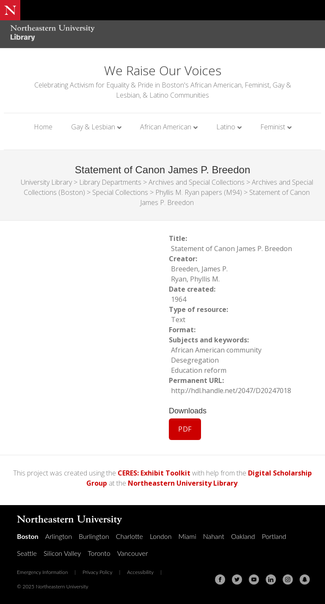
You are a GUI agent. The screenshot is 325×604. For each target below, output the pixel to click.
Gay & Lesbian (93, 126)
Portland (274, 536)
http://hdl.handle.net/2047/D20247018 (231, 390)
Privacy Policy (97, 572)
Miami (187, 536)
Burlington (94, 536)
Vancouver (132, 553)
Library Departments (110, 182)
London (161, 536)
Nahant (213, 536)
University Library (46, 182)
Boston (28, 536)
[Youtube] (254, 579)
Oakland (243, 536)
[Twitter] (237, 579)
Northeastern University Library (182, 483)
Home (43, 126)
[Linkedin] (271, 579)
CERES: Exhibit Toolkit (154, 473)
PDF (185, 429)
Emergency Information (42, 572)
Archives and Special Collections (197, 182)
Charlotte (129, 536)
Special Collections (120, 192)
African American (165, 126)
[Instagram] (288, 579)
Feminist (272, 126)
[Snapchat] (305, 579)
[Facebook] (220, 579)
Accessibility (140, 572)
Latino (225, 126)
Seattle (27, 553)
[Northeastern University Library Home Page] (52, 34)
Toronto (99, 553)
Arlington (58, 536)
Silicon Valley (62, 553)
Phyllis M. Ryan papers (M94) (198, 192)
